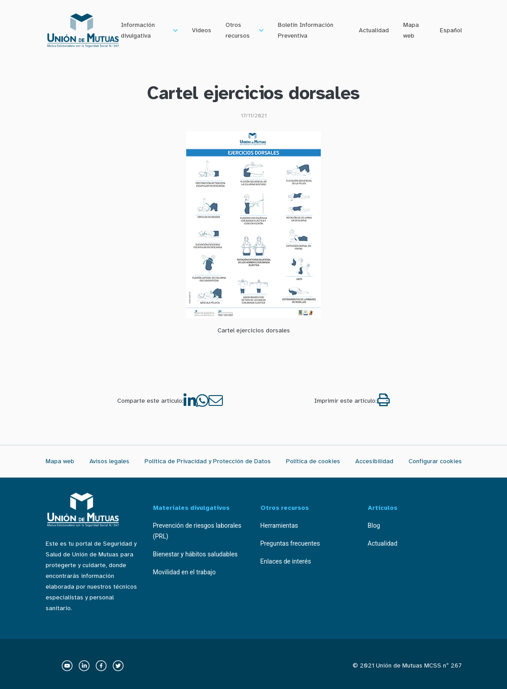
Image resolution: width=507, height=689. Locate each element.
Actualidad (374, 30)
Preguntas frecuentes (290, 543)
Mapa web (411, 30)
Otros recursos (238, 30)
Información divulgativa (138, 30)
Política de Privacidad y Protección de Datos (208, 461)
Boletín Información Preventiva (305, 30)
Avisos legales (109, 461)
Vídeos (201, 30)
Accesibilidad (374, 461)
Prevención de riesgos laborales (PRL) (197, 531)
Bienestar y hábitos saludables (195, 554)
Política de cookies (313, 461)
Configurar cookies (435, 461)
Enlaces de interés (285, 561)
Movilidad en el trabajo (184, 572)
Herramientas (279, 525)
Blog (374, 525)
